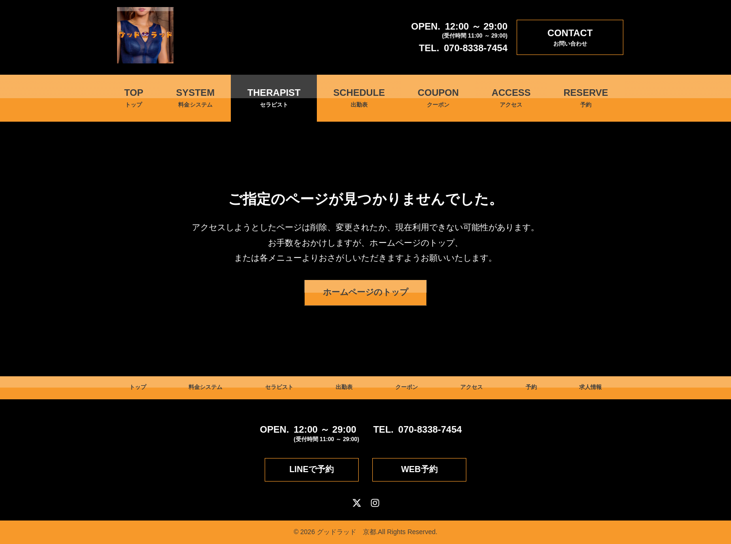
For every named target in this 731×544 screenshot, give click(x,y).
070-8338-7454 (475, 48)
